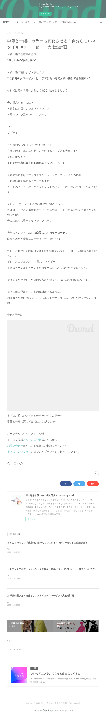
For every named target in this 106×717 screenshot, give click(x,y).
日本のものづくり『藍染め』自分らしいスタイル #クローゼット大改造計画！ (47, 542)
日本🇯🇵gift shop (69, 22)
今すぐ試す (45, 14)
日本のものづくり (17, 451)
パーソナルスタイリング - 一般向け (26, 22)
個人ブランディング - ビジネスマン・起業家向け (49, 22)
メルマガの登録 (32, 439)
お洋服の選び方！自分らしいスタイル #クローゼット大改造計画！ (41, 596)
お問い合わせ (15, 445)
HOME (6, 22)
